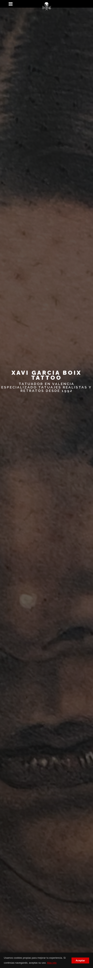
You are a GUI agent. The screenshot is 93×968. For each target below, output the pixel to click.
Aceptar (80, 960)
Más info (52, 962)
